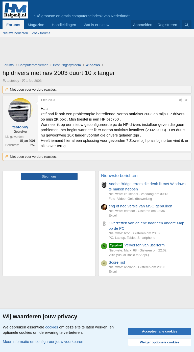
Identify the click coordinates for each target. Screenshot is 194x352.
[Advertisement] (94, 51)
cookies (51, 327)
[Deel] (180, 100)
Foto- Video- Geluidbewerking (130, 199)
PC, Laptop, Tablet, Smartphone (132, 238)
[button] (113, 24)
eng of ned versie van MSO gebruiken (140, 206)
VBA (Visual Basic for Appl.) (129, 255)
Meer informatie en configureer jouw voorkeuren (43, 341)
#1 (187, 100)
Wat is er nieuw (96, 25)
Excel (113, 215)
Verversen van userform (137, 245)
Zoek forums (41, 33)
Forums (13, 25)
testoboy (13, 81)
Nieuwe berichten (15, 33)
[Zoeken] (186, 24)
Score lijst (117, 262)
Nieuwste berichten (119, 175)
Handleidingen (64, 25)
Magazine (36, 25)
